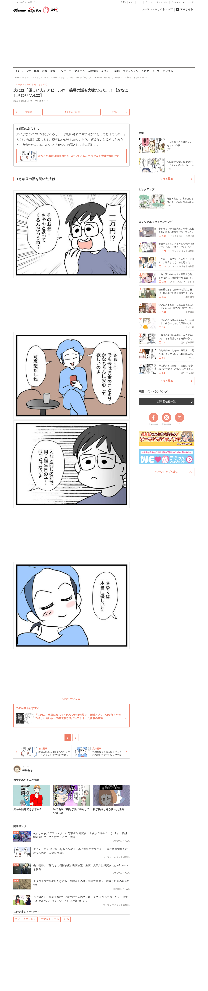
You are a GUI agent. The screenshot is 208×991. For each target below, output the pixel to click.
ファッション (130, 71)
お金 (44, 71)
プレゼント (175, 2)
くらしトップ (23, 71)
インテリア (64, 71)
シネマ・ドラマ (150, 71)
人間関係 (93, 71)
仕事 (36, 71)
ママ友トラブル (50, 918)
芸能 (117, 71)
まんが (159, 2)
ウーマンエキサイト (40, 101)
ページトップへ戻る (166, 471)
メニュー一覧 (188, 2)
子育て (123, 2)
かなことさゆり (39, 84)
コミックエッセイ (25, 918)
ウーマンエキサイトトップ (157, 9)
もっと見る (166, 178)
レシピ (139, 2)
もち (66, 918)
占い (166, 2)
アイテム (79, 71)
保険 (52, 71)
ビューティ (149, 2)
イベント (106, 71)
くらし (131, 2)
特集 (141, 133)
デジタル (167, 71)
